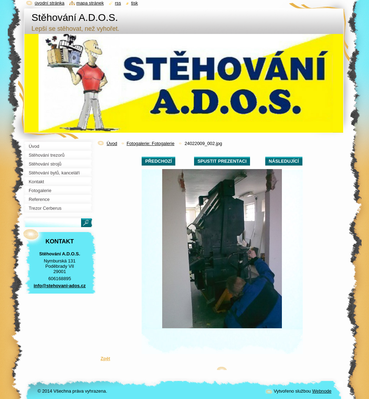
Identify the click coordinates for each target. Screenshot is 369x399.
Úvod (112, 143)
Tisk (134, 3)
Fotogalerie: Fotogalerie (150, 143)
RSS (118, 3)
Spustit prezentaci (222, 161)
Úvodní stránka (49, 3)
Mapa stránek (90, 3)
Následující (284, 161)
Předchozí (158, 161)
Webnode (321, 391)
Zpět (105, 358)
